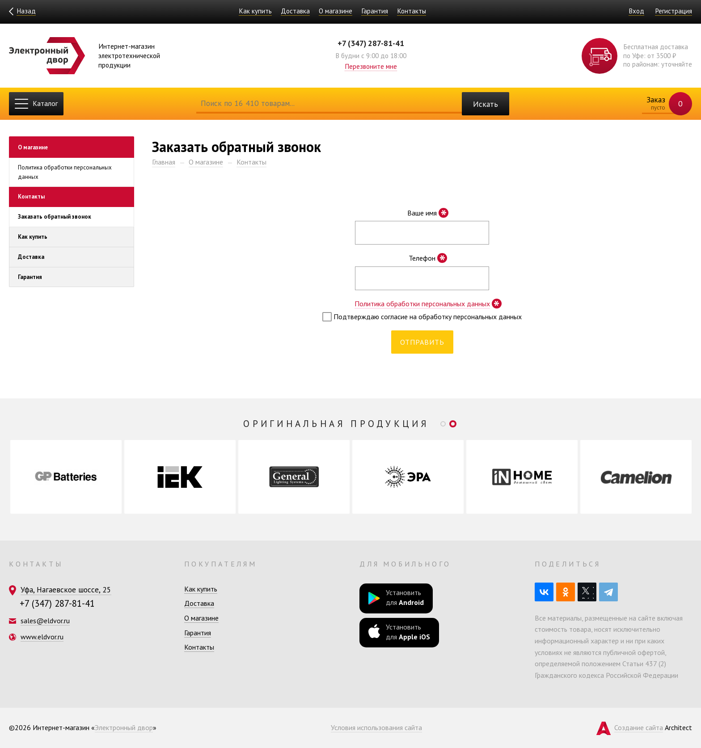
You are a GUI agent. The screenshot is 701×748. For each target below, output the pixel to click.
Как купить (255, 11)
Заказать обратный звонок (54, 217)
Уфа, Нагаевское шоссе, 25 (66, 589)
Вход (636, 11)
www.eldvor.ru (42, 636)
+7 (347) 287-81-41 (371, 43)
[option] (66, 477)
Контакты (411, 11)
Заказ (663, 103)
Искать (485, 104)
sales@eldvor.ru (45, 620)
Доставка (295, 11)
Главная (163, 161)
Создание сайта (638, 727)
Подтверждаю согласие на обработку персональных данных (422, 316)
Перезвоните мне (371, 66)
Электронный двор (124, 727)
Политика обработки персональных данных (65, 172)
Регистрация (673, 11)
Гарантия (374, 11)
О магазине (335, 11)
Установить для (396, 597)
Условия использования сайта (376, 727)
